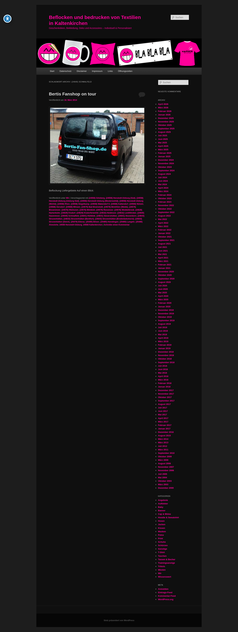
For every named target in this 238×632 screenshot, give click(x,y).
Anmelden (163, 589)
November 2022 (166, 205)
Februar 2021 (164, 264)
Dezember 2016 (166, 432)
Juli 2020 (162, 285)
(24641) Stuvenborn (127, 216)
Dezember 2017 (166, 390)
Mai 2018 (162, 373)
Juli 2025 (162, 135)
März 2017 (163, 421)
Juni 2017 (163, 411)
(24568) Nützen (136, 204)
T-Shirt (161, 552)
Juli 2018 (162, 366)
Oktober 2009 (165, 456)
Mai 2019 (162, 334)
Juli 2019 (162, 327)
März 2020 (163, 299)
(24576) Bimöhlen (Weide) (116, 207)
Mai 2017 (162, 414)
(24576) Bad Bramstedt (92, 207)
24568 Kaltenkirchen (92, 225)
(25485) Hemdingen (109, 222)
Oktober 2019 (165, 317)
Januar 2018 (164, 386)
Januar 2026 (164, 114)
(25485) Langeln (127, 222)
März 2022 (163, 226)
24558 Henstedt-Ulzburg (70, 225)
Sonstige (162, 549)
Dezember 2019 (166, 310)
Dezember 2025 (166, 118)
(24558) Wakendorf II (100, 204)
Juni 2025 (163, 139)
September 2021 (166, 240)
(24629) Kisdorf (68, 213)
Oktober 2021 (165, 236)
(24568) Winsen (73, 207)
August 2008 (164, 463)
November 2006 (166, 470)
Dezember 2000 (166, 488)
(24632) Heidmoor (107, 213)
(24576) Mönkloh (87, 210)
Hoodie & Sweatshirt (168, 517)
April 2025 (163, 146)
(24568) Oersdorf (57, 207)
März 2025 (163, 149)
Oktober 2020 (165, 275)
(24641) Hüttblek (87, 216)
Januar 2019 (164, 348)
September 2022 (166, 212)
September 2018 (166, 362)
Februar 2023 (164, 202)
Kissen (161, 528)
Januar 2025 (164, 156)
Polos (161, 535)
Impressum (97, 71)
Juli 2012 (162, 446)
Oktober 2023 (165, 198)
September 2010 (166, 453)
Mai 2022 (162, 219)
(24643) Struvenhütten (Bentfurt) (78, 219)
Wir (67, 198)
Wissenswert (164, 577)
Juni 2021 (163, 251)
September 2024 (166, 170)
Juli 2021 (162, 247)
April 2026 (163, 104)
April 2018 (163, 376)
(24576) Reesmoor (104, 210)
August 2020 (164, 282)
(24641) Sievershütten (106, 216)
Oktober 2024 (165, 167)
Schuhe (162, 542)
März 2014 (163, 439)
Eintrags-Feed (165, 592)
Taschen (162, 556)
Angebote (163, 500)
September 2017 (166, 400)
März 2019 (163, 341)
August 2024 (164, 174)
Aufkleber (163, 503)
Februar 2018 (164, 383)
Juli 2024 (162, 177)
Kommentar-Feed (167, 596)
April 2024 (163, 188)
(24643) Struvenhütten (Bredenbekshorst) (114, 219)
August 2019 (164, 324)
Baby (160, 507)
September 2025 (166, 128)
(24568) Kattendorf (119, 204)
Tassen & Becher (166, 559)
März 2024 (163, 191)
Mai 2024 (162, 184)
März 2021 (163, 261)
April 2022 (163, 223)
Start (52, 71)
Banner (161, 510)
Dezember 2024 (166, 160)
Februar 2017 (164, 425)
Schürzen (163, 545)
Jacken (161, 524)
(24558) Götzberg (97, 198)
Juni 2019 (163, 331)
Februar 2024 (164, 195)
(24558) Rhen (63, 204)
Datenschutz (65, 71)
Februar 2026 (164, 111)
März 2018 (163, 380)
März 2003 (163, 484)
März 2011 (163, 449)
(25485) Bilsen (92, 222)
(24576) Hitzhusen (69, 210)
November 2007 (166, 467)
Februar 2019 (164, 345)
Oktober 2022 (165, 209)
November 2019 (166, 313)
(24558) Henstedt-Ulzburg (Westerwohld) (99, 201)
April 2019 (163, 338)
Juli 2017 (162, 407)
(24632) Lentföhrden (126, 213)
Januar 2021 (164, 268)
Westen (162, 570)
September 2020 (166, 278)
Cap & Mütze (164, 514)
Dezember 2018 (166, 352)
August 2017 (164, 404)
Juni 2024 (163, 181)
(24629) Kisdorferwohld (88, 213)
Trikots (161, 566)
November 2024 (166, 163)
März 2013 (163, 442)
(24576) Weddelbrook (124, 210)
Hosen (161, 521)
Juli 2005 (162, 474)
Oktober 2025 (165, 125)
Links (110, 71)
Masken (162, 531)
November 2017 (166, 394)
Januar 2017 (164, 428)
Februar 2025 (164, 153)
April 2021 (163, 257)
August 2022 (164, 216)
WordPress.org (165, 599)
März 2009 (163, 460)
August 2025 (164, 132)
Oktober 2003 (165, 481)
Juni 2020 (163, 289)
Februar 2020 (164, 303)
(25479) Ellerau (78, 222)
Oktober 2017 (165, 397)
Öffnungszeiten (125, 71)
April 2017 (163, 418)
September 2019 (166, 320)
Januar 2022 (164, 233)
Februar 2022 (164, 230)
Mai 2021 (162, 254)
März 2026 (163, 107)
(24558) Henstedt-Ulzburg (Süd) (120, 198)
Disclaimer (82, 71)
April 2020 (163, 296)
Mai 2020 (162, 292)
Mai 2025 (162, 142)
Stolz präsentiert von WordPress (119, 620)
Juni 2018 (163, 369)
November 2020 (166, 271)
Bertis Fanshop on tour (72, 93)
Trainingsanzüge (166, 563)
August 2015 (164, 435)
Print (160, 538)
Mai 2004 (162, 477)
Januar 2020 (164, 306)
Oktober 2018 (165, 359)
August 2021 (164, 243)
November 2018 (166, 355)
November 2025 (166, 121)
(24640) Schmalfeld (70, 216)
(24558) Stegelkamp (80, 204)
